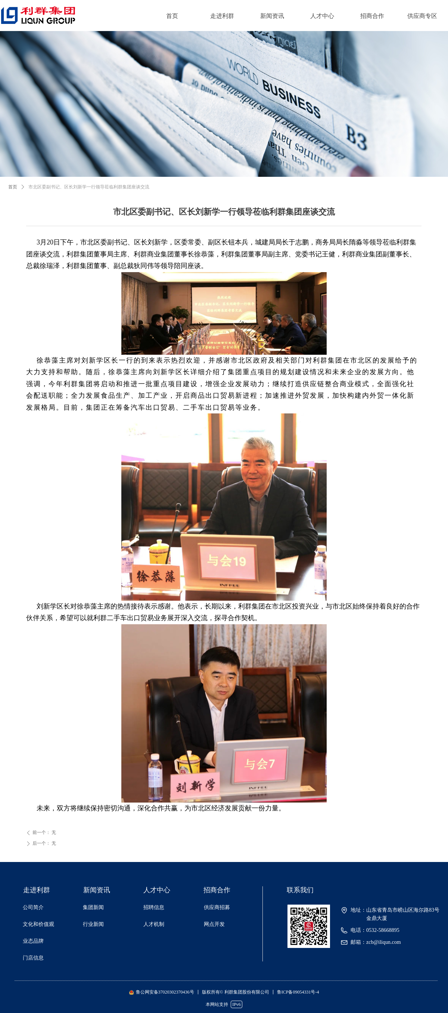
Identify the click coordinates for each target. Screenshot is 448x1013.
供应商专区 (422, 16)
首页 (172, 16)
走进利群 (222, 16)
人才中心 (322, 16)
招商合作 (372, 16)
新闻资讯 (272, 16)
